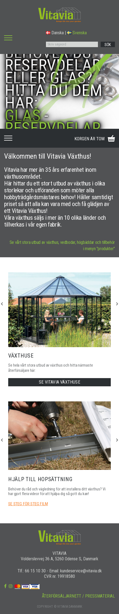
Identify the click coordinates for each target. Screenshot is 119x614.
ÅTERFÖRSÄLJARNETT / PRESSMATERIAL (78, 596)
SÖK (108, 44)
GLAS (22, 115)
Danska (55, 32)
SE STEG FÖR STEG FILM (28, 503)
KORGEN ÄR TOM (89, 138)
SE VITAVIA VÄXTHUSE (59, 382)
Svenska (77, 32)
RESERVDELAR (53, 128)
